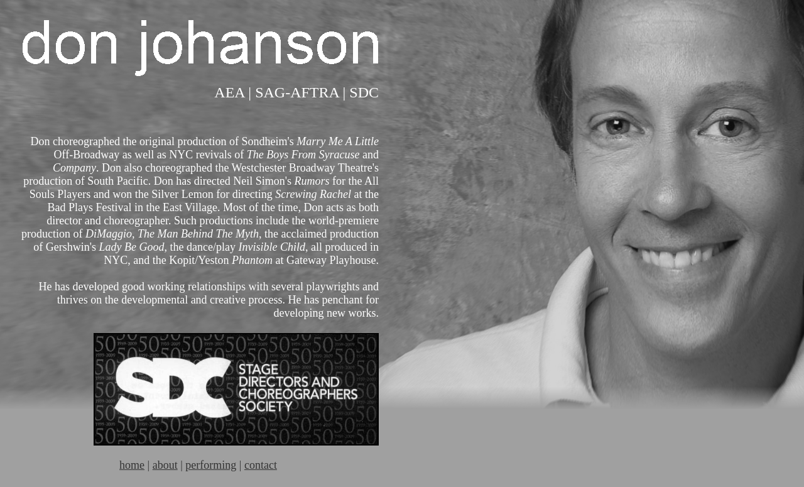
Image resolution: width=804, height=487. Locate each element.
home (131, 465)
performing (210, 465)
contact (260, 465)
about (165, 465)
